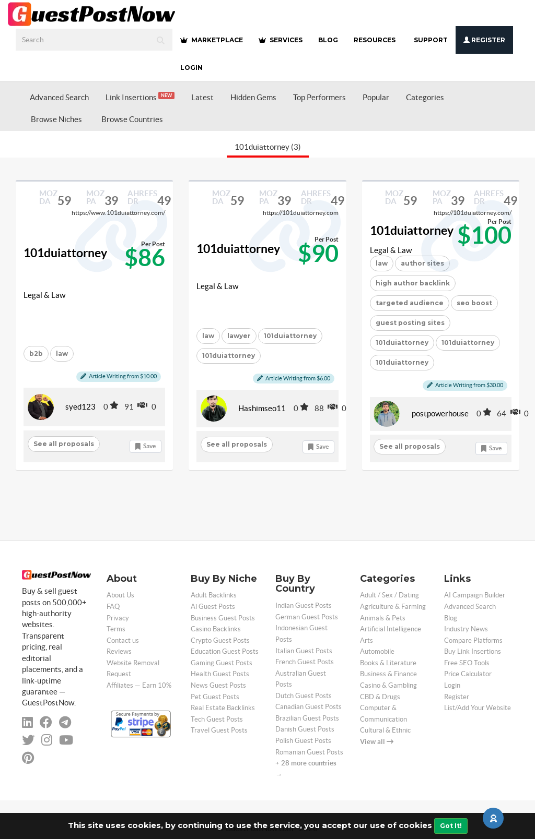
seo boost (474, 303)
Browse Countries (132, 119)
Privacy (118, 618)
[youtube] (66, 740)
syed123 (80, 406)
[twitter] (28, 740)
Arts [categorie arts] (366, 640)
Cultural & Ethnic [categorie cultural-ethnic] (385, 730)
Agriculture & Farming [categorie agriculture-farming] (393, 606)
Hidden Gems (253, 97)
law (62, 353)
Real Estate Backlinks (223, 708)
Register (484, 40)
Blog (450, 618)
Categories (425, 97)
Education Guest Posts (225, 651)
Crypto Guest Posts (220, 640)
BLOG (328, 40)
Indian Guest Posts (303, 605)
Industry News (466, 629)
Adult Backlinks (214, 595)
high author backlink (413, 283)
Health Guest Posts (220, 674)
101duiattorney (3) (268, 146)
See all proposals (63, 444)
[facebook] (46, 722)
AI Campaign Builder (474, 595)
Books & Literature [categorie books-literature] (388, 663)
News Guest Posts (218, 685)
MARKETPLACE (211, 40)
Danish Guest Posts (304, 729)
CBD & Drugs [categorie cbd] (380, 697)
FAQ (113, 606)
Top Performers (319, 97)
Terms (116, 629)
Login (191, 67)
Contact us (123, 640)
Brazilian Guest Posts (307, 718)
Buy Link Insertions (472, 651)
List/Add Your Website (477, 708)
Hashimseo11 (262, 408)
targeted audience (410, 303)
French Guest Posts (304, 662)
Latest (202, 97)
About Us (120, 595)
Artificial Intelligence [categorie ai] (390, 629)
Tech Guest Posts (217, 719)
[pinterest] (28, 758)
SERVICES (281, 40)
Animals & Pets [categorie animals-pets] (382, 618)
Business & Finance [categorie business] (388, 674)
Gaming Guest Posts (221, 663)
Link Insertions (140, 97)
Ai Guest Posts (213, 606)
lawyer (239, 336)
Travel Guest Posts (219, 730)
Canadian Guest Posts (308, 707)
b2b (36, 353)
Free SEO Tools (467, 663)
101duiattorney (65, 253)
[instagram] (46, 740)
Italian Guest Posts (303, 651)
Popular (376, 97)
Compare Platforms (473, 640)
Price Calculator (468, 674)
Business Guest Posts (223, 618)
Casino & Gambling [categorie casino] (388, 685)
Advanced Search (59, 97)
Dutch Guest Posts (303, 696)
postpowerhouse (440, 413)
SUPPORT (431, 40)
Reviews (119, 651)
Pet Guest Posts (215, 697)
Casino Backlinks (216, 629)
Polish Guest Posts (303, 741)
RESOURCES (375, 40)
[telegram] (65, 722)
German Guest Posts (306, 617)
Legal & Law (44, 295)
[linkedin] (27, 722)
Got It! (451, 826)
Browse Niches (56, 119)
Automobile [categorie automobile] (377, 651)
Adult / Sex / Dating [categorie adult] (389, 595)
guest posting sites (410, 323)
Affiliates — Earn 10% (139, 685)
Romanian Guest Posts (309, 752)
